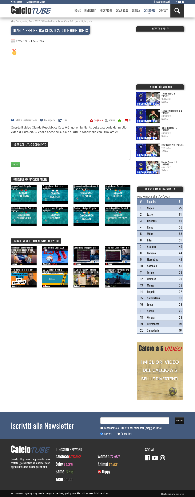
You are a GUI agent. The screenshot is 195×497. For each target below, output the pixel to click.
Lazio (150, 214)
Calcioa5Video (64, 456)
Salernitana (153, 298)
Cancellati (126, 434)
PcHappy (102, 472)
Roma (150, 227)
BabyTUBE (61, 464)
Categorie (21, 21)
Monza (150, 285)
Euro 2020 (34, 21)
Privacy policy (64, 493)
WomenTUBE (105, 456)
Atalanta (152, 246)
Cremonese (153, 324)
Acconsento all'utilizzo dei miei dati (132, 428)
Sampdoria (153, 330)
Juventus (152, 220)
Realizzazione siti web (172, 493)
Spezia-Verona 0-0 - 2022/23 (169, 163)
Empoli (151, 291)
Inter (149, 240)
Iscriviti (108, 434)
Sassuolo (152, 266)
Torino (150, 272)
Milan (150, 233)
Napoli (150, 208)
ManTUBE (61, 479)
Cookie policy (80, 493)
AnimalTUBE (104, 464)
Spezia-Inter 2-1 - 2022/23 (168, 95)
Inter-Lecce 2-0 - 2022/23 (172, 144)
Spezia (150, 311)
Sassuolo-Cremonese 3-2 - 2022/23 (172, 112)
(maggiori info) (153, 428)
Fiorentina (152, 259)
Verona (151, 317)
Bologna (151, 253)
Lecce (150, 304)
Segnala (96, 120)
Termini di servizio (98, 493)
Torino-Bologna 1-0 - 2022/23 (169, 129)
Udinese (151, 278)
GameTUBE (62, 472)
